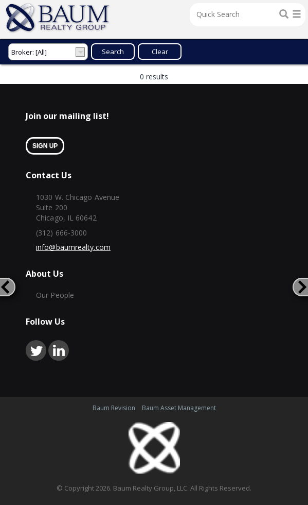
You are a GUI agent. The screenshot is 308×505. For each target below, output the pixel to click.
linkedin (58, 350)
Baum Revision (114, 407)
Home (58, 18)
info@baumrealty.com (73, 247)
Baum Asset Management (179, 407)
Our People (55, 295)
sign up (45, 145)
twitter (36, 350)
